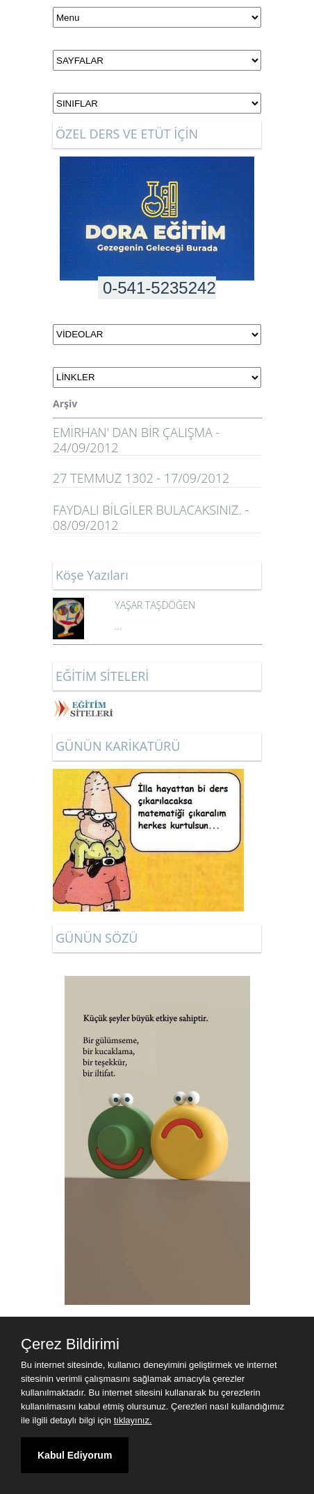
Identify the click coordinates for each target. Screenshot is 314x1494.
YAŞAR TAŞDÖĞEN (155, 605)
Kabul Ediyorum (75, 1455)
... (118, 625)
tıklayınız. (133, 1420)
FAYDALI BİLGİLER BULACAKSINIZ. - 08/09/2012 (151, 517)
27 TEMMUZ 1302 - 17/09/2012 (141, 478)
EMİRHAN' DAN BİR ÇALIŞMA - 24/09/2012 (136, 440)
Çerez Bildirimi (70, 1344)
